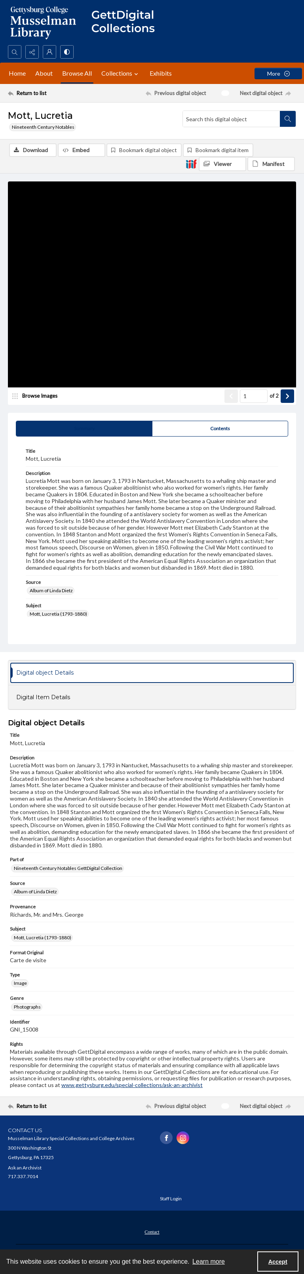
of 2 (274, 396)
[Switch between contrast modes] (67, 52)
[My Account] (49, 52)
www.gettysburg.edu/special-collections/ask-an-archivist (132, 1084)
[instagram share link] (183, 1137)
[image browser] (37, 396)
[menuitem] (151, 1231)
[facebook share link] (166, 1137)
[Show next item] (287, 396)
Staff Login (171, 1199)
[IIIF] (191, 163)
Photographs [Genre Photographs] (27, 1007)
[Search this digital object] (231, 119)
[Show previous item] (231, 396)
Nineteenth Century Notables (43, 127)
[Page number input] (254, 396)
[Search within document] (288, 119)
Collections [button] (120, 73)
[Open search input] (14, 52)
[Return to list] (45, 93)
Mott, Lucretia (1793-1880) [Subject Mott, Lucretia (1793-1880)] (58, 614)
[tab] (84, 428)
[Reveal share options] (32, 52)
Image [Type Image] (20, 983)
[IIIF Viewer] (222, 164)
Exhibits (161, 73)
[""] (126, 22)
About (44, 73)
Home (17, 73)
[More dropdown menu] (278, 73)
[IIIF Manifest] (271, 164)
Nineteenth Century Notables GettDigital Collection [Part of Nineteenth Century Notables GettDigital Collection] (68, 868)
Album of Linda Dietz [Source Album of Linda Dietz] (51, 590)
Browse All (77, 73)
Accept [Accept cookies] (277, 1262)
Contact (151, 1232)
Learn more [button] (208, 1261)
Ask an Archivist (25, 1168)
